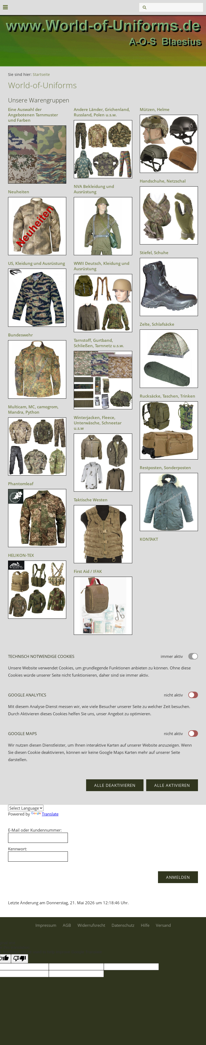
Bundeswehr (20, 335)
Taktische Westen (91, 499)
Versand (163, 925)
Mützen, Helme (155, 109)
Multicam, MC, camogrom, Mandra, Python (33, 409)
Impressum (45, 925)
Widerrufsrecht (91, 925)
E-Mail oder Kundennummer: (35, 830)
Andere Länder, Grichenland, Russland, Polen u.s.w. (102, 112)
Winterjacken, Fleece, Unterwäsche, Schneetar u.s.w (98, 423)
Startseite (41, 74)
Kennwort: (17, 848)
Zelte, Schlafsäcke (157, 324)
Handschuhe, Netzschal (163, 181)
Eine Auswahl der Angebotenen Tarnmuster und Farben (33, 115)
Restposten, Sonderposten (165, 467)
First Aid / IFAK (88, 571)
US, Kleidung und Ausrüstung (36, 263)
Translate (44, 814)
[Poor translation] (19, 958)
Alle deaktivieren (114, 785)
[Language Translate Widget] (25, 808)
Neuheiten (18, 191)
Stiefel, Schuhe (154, 252)
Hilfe (145, 925)
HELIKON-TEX (21, 555)
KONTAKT (149, 539)
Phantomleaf (20, 483)
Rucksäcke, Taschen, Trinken (167, 396)
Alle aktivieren (172, 785)
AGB (67, 925)
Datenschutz (123, 925)
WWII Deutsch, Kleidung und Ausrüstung (101, 266)
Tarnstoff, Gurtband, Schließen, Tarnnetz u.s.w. (99, 343)
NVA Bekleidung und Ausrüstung (94, 189)
